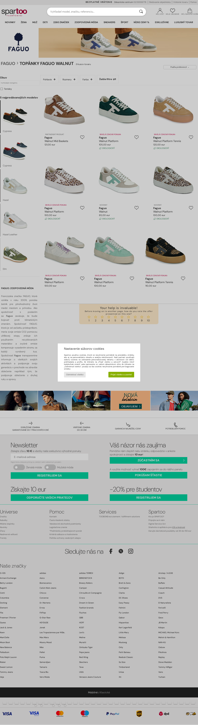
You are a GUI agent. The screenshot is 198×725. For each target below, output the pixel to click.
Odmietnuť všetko (74, 374)
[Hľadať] (141, 12)
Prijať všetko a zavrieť (121, 374)
